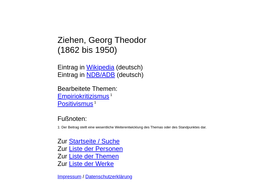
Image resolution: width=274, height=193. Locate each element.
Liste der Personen (96, 148)
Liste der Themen (94, 156)
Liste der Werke (91, 163)
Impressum (69, 176)
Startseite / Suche (94, 141)
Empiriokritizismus (83, 96)
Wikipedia (100, 67)
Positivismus (75, 103)
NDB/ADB (100, 74)
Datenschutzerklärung (108, 176)
